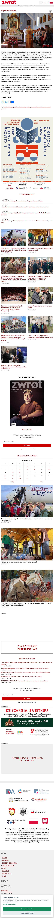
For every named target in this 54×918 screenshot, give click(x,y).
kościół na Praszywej (9, 107)
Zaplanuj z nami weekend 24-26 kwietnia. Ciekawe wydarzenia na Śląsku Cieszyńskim (25, 668)
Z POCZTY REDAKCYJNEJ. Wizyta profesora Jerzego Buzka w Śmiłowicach (40, 336)
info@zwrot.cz (8, 892)
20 (5, 475)
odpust (28, 107)
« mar (12, 481)
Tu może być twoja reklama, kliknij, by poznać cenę (27, 759)
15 (19, 472)
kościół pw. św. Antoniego (20, 107)
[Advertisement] (27, 626)
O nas (4, 876)
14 (12, 472)
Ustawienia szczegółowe (9, 904)
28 (12, 478)
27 (5, 478)
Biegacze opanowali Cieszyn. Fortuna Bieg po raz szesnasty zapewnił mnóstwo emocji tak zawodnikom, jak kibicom (13, 338)
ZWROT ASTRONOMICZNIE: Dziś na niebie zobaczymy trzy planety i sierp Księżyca (24, 681)
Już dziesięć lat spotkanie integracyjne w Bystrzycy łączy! (40, 249)
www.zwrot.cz (4, 890)
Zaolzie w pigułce (8, 865)
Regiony (4, 858)
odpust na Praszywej (36, 107)
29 (20, 478)
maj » (41, 481)
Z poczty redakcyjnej (9, 863)
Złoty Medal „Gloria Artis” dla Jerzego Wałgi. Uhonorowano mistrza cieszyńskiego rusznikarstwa (39, 278)
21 (12, 475)
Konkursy (5, 871)
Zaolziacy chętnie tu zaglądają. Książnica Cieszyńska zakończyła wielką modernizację (13, 366)
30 (27, 478)
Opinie (4, 868)
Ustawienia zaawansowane (27, 913)
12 (49, 470)
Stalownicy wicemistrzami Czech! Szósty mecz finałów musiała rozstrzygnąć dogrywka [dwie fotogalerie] (11, 308)
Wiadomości (6, 860)
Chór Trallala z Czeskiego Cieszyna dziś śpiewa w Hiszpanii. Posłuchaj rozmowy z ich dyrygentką (13, 250)
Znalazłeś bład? (27, 648)
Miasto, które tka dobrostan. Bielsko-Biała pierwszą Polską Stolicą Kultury (21, 676)
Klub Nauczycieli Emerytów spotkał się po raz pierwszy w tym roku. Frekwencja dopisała (25, 672)
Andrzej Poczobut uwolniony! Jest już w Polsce (40, 307)
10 (34, 470)
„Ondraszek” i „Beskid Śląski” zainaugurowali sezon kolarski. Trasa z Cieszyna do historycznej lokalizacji (26, 663)
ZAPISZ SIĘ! (27, 445)
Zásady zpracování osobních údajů (27, 449)
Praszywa (43, 107)
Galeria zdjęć (6, 873)
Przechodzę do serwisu (27, 909)
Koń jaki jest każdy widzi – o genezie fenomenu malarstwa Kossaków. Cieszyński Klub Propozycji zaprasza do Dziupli (13, 279)
